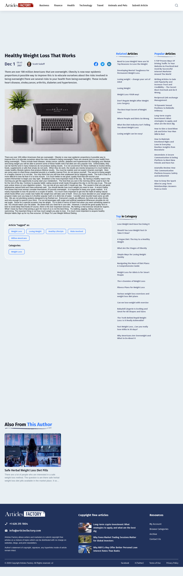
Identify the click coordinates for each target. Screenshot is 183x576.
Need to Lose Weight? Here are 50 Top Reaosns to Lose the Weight (133, 63)
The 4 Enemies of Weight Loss (132, 288)
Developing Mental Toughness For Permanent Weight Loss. (133, 72)
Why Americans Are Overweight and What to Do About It (132, 345)
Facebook (124, 572)
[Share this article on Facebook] (96, 64)
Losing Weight (124, 89)
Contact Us (155, 548)
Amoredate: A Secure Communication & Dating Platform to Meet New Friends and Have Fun (166, 164)
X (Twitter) (138, 572)
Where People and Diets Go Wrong (134, 120)
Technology (85, 5)
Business (44, 5)
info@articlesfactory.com (24, 539)
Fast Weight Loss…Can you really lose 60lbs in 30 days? (133, 336)
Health (71, 5)
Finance (58, 5)
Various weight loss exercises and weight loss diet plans (134, 302)
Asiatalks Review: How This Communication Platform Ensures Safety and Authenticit (166, 179)
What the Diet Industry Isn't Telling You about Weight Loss (132, 128)
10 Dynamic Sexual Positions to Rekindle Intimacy (164, 110)
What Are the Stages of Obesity (132, 254)
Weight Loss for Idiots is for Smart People (131, 280)
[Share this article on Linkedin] (109, 64)
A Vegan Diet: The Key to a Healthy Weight (130, 246)
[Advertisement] (91, 29)
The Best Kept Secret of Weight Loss (132, 112)
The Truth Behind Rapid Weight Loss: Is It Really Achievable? (132, 326)
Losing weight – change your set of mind (133, 81)
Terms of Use (154, 572)
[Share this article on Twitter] (102, 64)
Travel (100, 5)
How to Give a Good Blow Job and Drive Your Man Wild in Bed (166, 134)
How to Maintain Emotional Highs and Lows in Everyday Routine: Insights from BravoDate (165, 148)
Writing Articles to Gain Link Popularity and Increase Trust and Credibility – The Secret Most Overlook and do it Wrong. (165, 87)
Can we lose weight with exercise (133, 310)
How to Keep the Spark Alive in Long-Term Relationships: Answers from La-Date (165, 193)
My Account (156, 532)
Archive (153, 543)
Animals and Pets (117, 5)
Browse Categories (160, 537)
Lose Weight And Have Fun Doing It (133, 227)
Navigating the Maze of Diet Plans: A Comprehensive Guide (132, 271)
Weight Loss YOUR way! (128, 95)
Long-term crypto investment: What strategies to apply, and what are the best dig (166, 122)
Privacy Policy (172, 572)
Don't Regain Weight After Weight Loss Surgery (133, 103)
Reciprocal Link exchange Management (165, 100)
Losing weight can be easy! (130, 136)
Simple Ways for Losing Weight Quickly (132, 261)
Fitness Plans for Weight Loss (131, 294)
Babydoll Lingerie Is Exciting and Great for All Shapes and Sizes (133, 317)
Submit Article (140, 5)
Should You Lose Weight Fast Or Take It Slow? (133, 237)
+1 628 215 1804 (17, 532)
